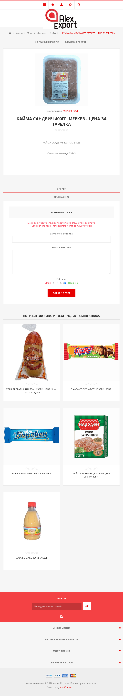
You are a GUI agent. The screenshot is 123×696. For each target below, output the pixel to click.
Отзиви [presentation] (61, 188)
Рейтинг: (61, 279)
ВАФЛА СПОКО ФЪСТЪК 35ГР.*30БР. (91, 389)
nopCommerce (68, 687)
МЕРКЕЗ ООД (70, 111)
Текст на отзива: (61, 247)
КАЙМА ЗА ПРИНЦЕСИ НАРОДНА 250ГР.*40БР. (91, 475)
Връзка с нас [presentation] (61, 196)
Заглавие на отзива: (61, 233)
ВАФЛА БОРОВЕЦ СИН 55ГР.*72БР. (31, 473)
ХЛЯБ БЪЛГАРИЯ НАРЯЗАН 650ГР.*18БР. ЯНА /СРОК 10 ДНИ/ (31, 391)
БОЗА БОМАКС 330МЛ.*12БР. (31, 557)
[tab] (61, 189)
